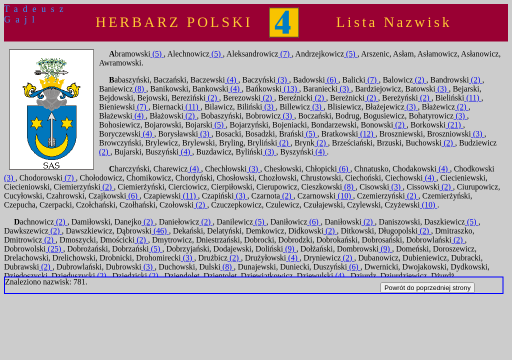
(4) (231, 80)
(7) (285, 54)
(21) (454, 124)
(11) (472, 98)
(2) (419, 80)
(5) (157, 54)
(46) (160, 230)
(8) (139, 88)
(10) (344, 196)
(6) (331, 80)
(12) (367, 134)
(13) (290, 88)
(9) (289, 248)
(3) (282, 80)
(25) (55, 248)
